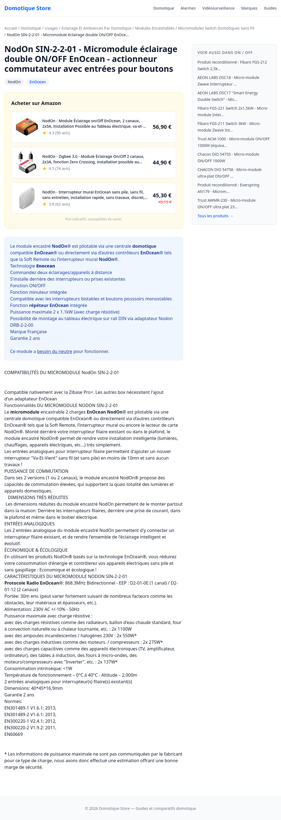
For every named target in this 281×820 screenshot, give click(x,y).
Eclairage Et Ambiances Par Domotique (96, 28)
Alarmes (188, 8)
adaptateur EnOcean (36, 399)
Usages (51, 28)
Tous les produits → (216, 215)
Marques (249, 8)
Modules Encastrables (154, 28)
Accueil (10, 28)
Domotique (163, 8)
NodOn (14, 81)
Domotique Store (27, 8)
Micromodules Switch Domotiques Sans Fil (216, 28)
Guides (270, 8)
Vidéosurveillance (218, 8)
